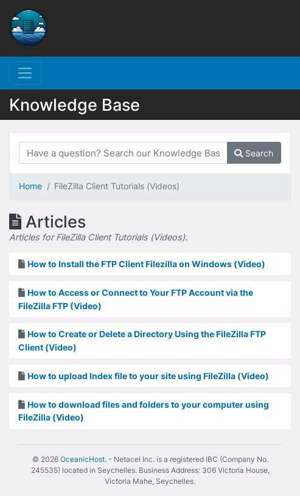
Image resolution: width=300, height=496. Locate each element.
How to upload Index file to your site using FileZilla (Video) (148, 376)
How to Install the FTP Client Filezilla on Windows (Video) (146, 264)
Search (253, 153)
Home (30, 186)
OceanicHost (82, 459)
